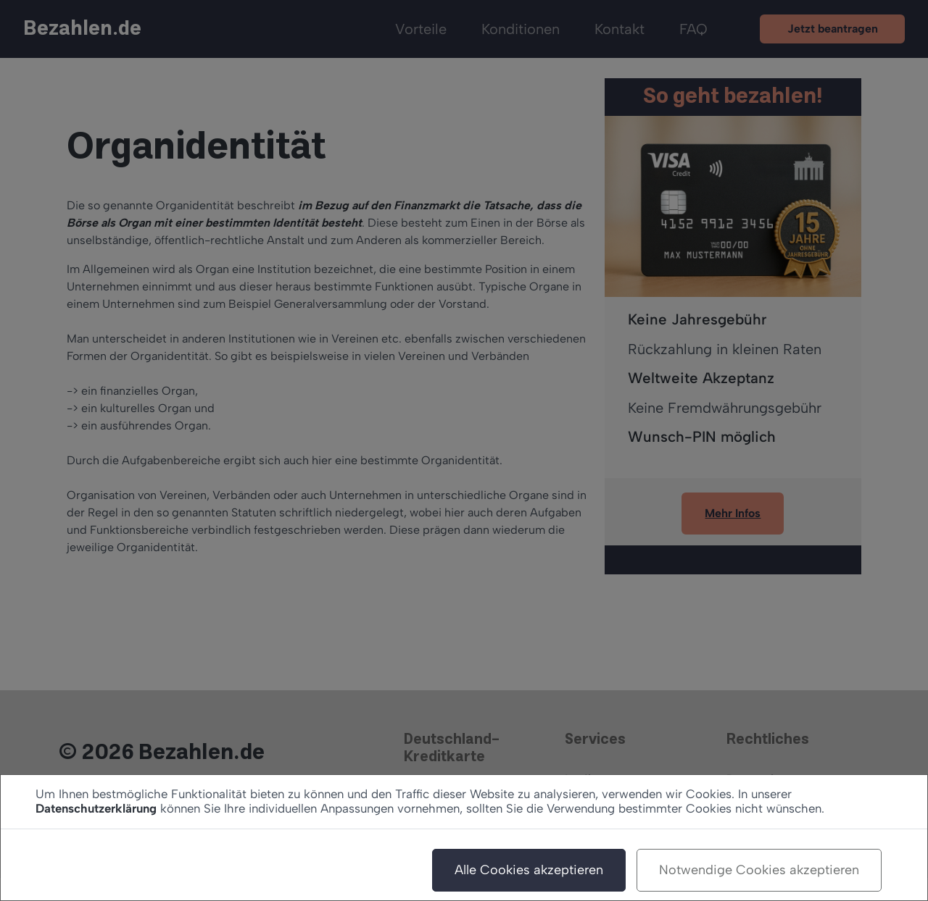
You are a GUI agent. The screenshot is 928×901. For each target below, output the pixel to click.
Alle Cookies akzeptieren (529, 870)
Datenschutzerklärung (96, 808)
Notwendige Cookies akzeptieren (759, 870)
